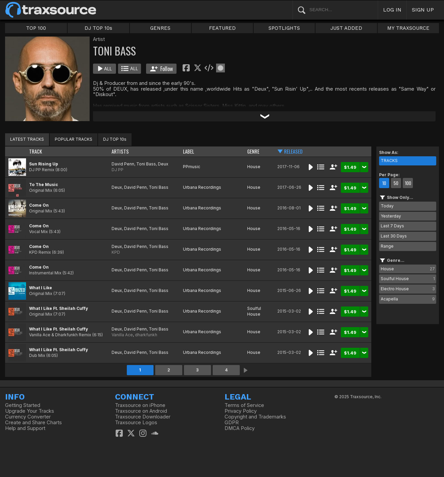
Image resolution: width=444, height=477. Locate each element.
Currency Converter (28, 417)
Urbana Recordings (202, 187)
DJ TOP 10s (98, 28)
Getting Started (22, 405)
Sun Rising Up (43, 163)
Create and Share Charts (33, 422)
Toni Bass (146, 163)
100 (408, 183)
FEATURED (222, 28)
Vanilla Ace (122, 334)
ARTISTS (120, 151)
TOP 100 (36, 28)
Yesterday (391, 216)
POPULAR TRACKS (73, 139)
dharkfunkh (146, 334)
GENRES (160, 28)
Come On (39, 205)
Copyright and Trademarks (255, 417)
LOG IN (392, 9)
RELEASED (293, 151)
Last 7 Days (392, 225)
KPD (116, 252)
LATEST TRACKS (27, 139)
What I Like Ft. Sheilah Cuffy (58, 308)
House (253, 166)
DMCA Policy (240, 428)
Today (387, 205)
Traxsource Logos (136, 422)
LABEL (188, 151)
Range (387, 246)
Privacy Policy (241, 411)
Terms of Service (244, 405)
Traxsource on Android (141, 411)
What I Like (40, 287)
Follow (161, 69)
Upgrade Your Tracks (29, 411)
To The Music (43, 184)
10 (384, 183)
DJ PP (117, 169)
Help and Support (25, 428)
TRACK (35, 151)
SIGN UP (423, 9)
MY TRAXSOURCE (408, 28)
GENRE (253, 151)
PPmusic (191, 166)
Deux (163, 163)
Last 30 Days (394, 235)
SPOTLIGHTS (284, 28)
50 (396, 183)
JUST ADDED (346, 28)
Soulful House (254, 311)
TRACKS (389, 160)
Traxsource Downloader (142, 417)
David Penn (123, 163)
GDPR (232, 422)
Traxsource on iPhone (140, 405)
